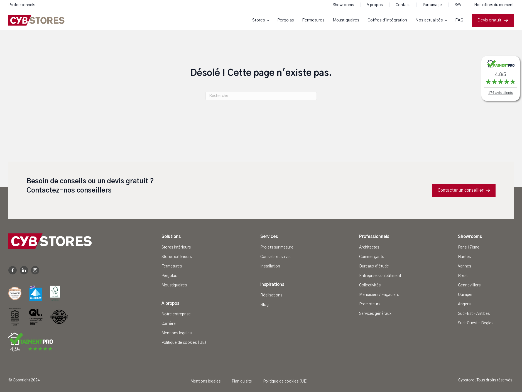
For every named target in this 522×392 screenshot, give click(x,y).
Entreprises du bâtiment (380, 276)
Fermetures (313, 20)
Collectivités (370, 285)
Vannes (464, 266)
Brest (463, 276)
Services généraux (375, 314)
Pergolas (285, 20)
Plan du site (242, 381)
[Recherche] (261, 96)
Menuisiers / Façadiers (379, 295)
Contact (403, 5)
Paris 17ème (468, 247)
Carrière (168, 324)
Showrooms (344, 5)
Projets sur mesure (276, 247)
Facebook (12, 270)
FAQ (459, 20)
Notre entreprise (176, 314)
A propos (375, 5)
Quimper (465, 295)
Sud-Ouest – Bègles (475, 323)
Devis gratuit (492, 20)
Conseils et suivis (275, 257)
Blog (264, 305)
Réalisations (271, 295)
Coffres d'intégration (387, 20)
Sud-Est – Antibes (474, 314)
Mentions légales (176, 333)
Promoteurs (369, 304)
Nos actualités (429, 20)
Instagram (35, 270)
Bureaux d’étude (374, 266)
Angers (464, 304)
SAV (458, 5)
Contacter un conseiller (464, 190)
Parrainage (433, 5)
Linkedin (24, 270)
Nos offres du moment (494, 5)
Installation (270, 266)
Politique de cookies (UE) (183, 343)
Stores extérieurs (176, 257)
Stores (259, 20)
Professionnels (21, 5)
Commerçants (371, 257)
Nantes (464, 257)
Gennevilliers (469, 285)
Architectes (369, 247)
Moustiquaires (346, 20)
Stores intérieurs (176, 247)
